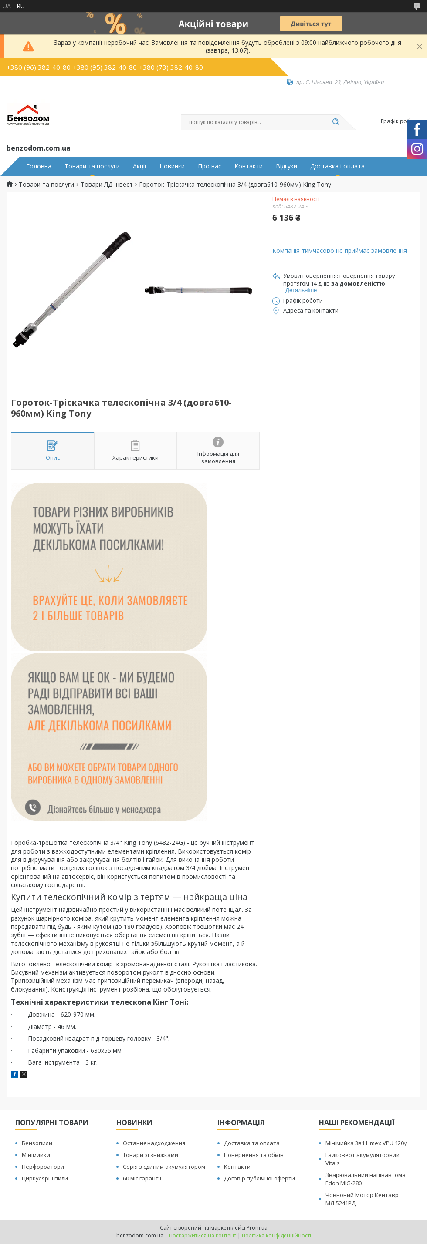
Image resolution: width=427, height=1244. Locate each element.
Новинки (172, 166)
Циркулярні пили (45, 1178)
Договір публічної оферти (259, 1178)
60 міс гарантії (142, 1178)
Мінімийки (36, 1155)
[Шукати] (335, 122)
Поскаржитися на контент (202, 1235)
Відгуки (286, 166)
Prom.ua (257, 1227)
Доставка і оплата (337, 166)
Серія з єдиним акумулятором (164, 1166)
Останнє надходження (154, 1143)
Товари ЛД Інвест (107, 184)
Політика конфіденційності (276, 1235)
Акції (139, 166)
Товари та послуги (92, 166)
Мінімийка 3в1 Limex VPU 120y (366, 1143)
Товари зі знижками (150, 1155)
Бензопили (37, 1143)
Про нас (209, 166)
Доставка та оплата (252, 1143)
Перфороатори (43, 1166)
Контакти (248, 166)
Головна (38, 166)
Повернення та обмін (254, 1155)
